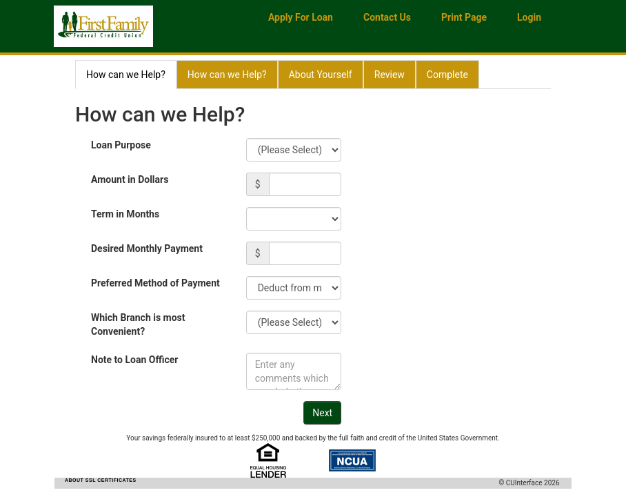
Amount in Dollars (129, 179)
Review (389, 74)
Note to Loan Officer (134, 359)
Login (529, 17)
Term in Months (125, 214)
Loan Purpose (121, 144)
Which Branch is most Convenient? (138, 324)
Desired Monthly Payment (147, 248)
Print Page (464, 17)
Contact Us (387, 17)
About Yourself (320, 74)
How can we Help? (125, 74)
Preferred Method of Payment (155, 283)
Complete (447, 74)
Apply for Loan (300, 17)
